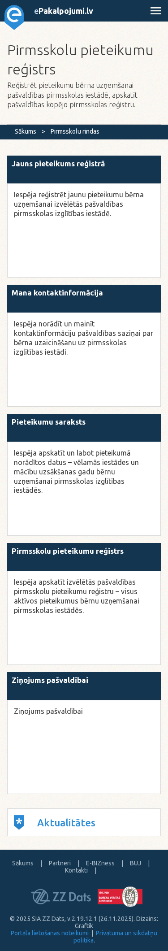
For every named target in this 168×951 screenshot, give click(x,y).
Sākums (25, 131)
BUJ (135, 863)
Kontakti (76, 870)
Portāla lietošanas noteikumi (50, 933)
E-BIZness (100, 863)
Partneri (60, 863)
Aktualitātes (54, 822)
